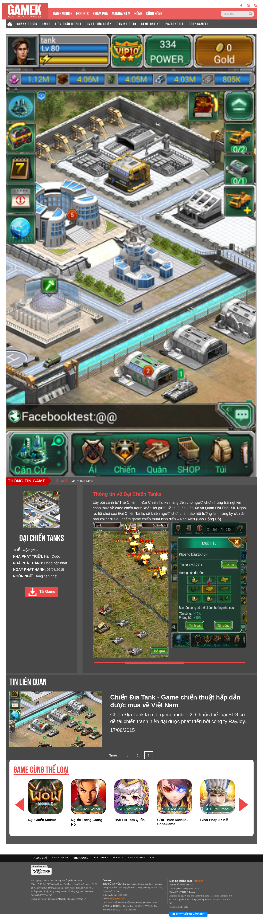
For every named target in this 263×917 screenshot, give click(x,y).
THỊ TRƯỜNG (81, 858)
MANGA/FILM (121, 13)
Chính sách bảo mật (178, 907)
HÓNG (138, 13)
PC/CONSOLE (175, 23)
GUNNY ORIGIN (27, 23)
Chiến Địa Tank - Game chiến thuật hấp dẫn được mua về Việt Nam (175, 701)
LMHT (46, 23)
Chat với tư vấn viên (188, 914)
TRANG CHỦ (40, 858)
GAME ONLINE (151, 23)
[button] (243, 804)
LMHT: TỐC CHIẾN (99, 23)
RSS (152, 857)
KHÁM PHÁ (100, 13)
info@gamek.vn (116, 898)
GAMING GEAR (126, 23)
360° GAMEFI (198, 23)
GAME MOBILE (62, 13)
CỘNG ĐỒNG (154, 13)
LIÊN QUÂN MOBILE (68, 23)
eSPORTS (82, 13)
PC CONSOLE (101, 857)
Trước (113, 755)
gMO (34, 550)
